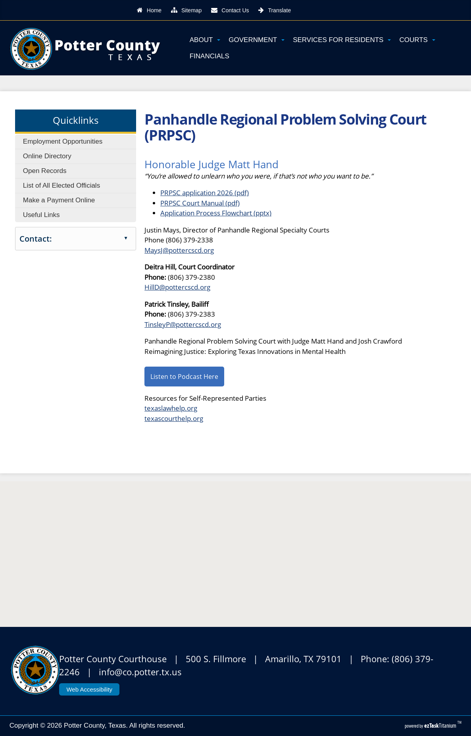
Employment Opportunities (62, 141)
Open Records (45, 171)
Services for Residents (342, 40)
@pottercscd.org (184, 287)
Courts (417, 40)
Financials (209, 56)
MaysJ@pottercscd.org (179, 250)
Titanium (441, 725)
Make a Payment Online (59, 200)
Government (257, 40)
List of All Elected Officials (61, 185)
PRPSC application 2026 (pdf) (204, 192)
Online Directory (47, 156)
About (205, 40)
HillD (151, 287)
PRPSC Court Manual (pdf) (200, 203)
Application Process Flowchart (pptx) (215, 212)
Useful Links (41, 215)
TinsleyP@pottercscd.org (182, 324)
